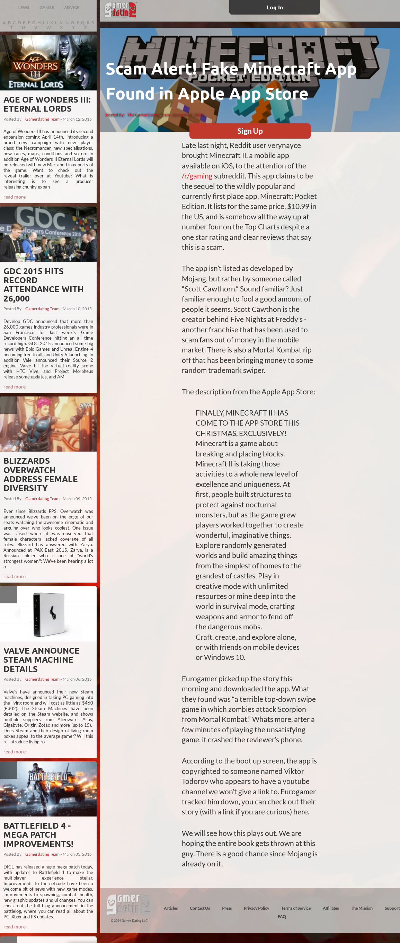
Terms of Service (296, 908)
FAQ (282, 916)
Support (392, 908)
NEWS (23, 7)
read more (14, 197)
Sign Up (250, 131)
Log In (275, 7)
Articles (171, 908)
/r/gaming (197, 175)
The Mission (362, 908)
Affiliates (331, 908)
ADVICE (71, 7)
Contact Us (200, 908)
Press (227, 908)
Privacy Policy (256, 908)
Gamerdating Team (42, 119)
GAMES (46, 7)
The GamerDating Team (148, 114)
